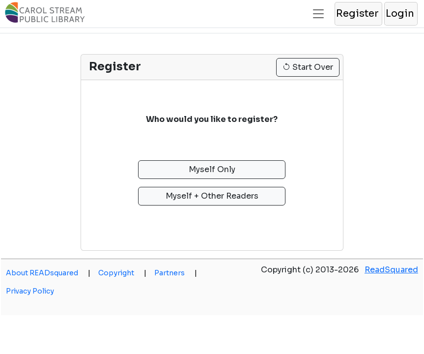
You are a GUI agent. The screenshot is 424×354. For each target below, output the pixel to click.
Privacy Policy (30, 291)
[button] (358, 13)
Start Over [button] (308, 67)
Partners (175, 272)
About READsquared (48, 272)
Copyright (122, 272)
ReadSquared (391, 270)
